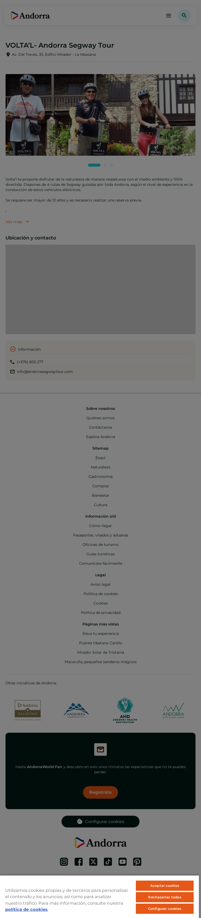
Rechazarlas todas (164, 897)
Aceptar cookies (164, 885)
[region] (99, 896)
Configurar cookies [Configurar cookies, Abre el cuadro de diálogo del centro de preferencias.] (164, 908)
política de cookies (26, 909)
